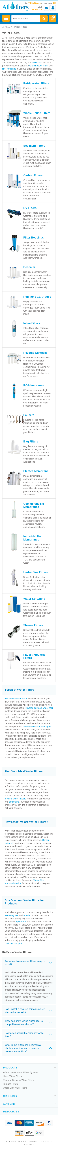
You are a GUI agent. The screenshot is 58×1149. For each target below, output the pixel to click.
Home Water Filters (12, 1076)
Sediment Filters (34, 145)
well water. (37, 62)
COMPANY (9, 1103)
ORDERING (10, 1096)
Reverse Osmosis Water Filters (18, 1080)
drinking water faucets (15, 798)
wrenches (34, 65)
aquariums (14, 802)
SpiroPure (21, 921)
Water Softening (34, 598)
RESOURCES (11, 1111)
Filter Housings (33, 237)
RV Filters (30, 208)
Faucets (28, 415)
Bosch (27, 915)
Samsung (9, 915)
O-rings (44, 65)
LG (16, 915)
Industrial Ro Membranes (32, 538)
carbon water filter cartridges (37, 726)
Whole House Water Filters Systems (21, 1072)
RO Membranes (33, 385)
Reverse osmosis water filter (39, 708)
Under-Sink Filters (35, 572)
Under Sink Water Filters (15, 1088)
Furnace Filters (10, 1084)
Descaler (29, 267)
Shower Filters (33, 625)
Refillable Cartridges (37, 296)
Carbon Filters (33, 175)
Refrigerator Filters (36, 83)
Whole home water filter (16, 698)
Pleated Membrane (35, 471)
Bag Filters (30, 441)
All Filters (6, 27)
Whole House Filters (36, 113)
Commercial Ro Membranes (33, 505)
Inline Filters (31, 323)
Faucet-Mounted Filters (34, 656)
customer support (13, 943)
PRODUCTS (10, 1067)
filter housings (9, 69)
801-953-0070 (37, 9)
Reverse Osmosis (35, 352)
